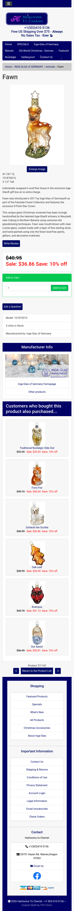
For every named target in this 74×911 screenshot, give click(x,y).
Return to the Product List (36, 670)
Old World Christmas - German (36, 50)
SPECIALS (23, 44)
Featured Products (37, 696)
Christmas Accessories (37, 727)
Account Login (37, 793)
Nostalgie (10, 57)
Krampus (37, 606)
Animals (50, 66)
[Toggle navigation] (8, 3)
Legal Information (37, 801)
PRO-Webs (46, 905)
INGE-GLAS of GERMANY (29, 66)
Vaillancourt (28, 57)
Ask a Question (12, 306)
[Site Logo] (37, 19)
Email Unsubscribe (37, 808)
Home (8, 44)
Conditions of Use (37, 777)
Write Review (11, 243)
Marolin (9, 50)
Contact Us (46, 57)
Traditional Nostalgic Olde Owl (37, 447)
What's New (37, 712)
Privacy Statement (37, 785)
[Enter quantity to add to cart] (28, 288)
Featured (64, 50)
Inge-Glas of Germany (46, 44)
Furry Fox (37, 487)
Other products (36, 391)
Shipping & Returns (37, 769)
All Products (37, 720)
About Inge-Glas (37, 735)
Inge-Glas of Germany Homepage (37, 384)
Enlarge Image (37, 169)
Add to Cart (59, 287)
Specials (37, 704)
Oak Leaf (37, 567)
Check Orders (37, 816)
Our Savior (37, 646)
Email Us (37, 866)
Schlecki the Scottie (37, 527)
